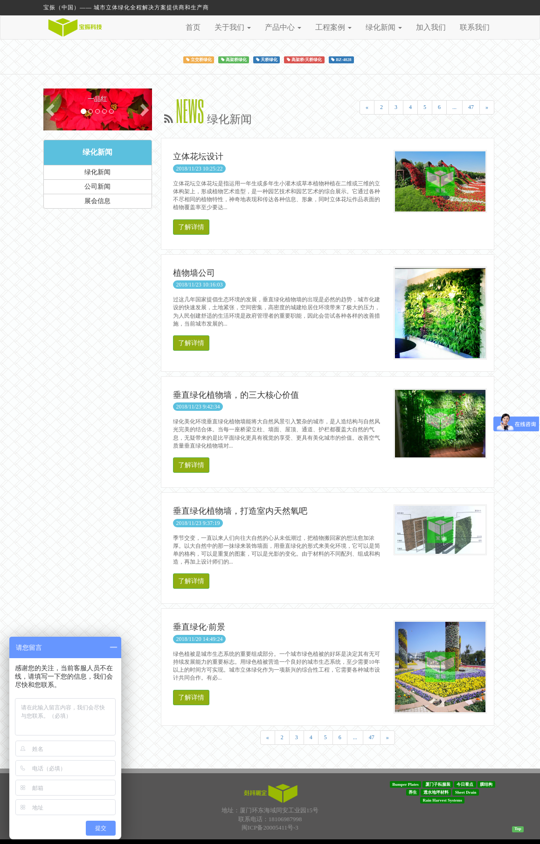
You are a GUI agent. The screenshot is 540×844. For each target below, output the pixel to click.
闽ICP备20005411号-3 (270, 827)
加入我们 (431, 27)
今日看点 (465, 784)
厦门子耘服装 (437, 784)
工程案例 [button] (333, 27)
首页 (193, 27)
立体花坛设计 (198, 156)
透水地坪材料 (436, 792)
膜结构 (486, 784)
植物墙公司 (194, 273)
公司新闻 (97, 186)
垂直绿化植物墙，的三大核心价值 (236, 395)
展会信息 (97, 200)
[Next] (486, 107)
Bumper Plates (405, 784)
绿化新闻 (97, 152)
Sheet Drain (466, 792)
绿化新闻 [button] (384, 27)
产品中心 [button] (283, 27)
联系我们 (475, 27)
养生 (412, 792)
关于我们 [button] (233, 27)
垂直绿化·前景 (199, 627)
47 (471, 107)
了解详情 (191, 227)
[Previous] (367, 107)
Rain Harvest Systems (443, 800)
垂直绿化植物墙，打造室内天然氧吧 (240, 511)
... (454, 107)
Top (517, 828)
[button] (51, 109)
